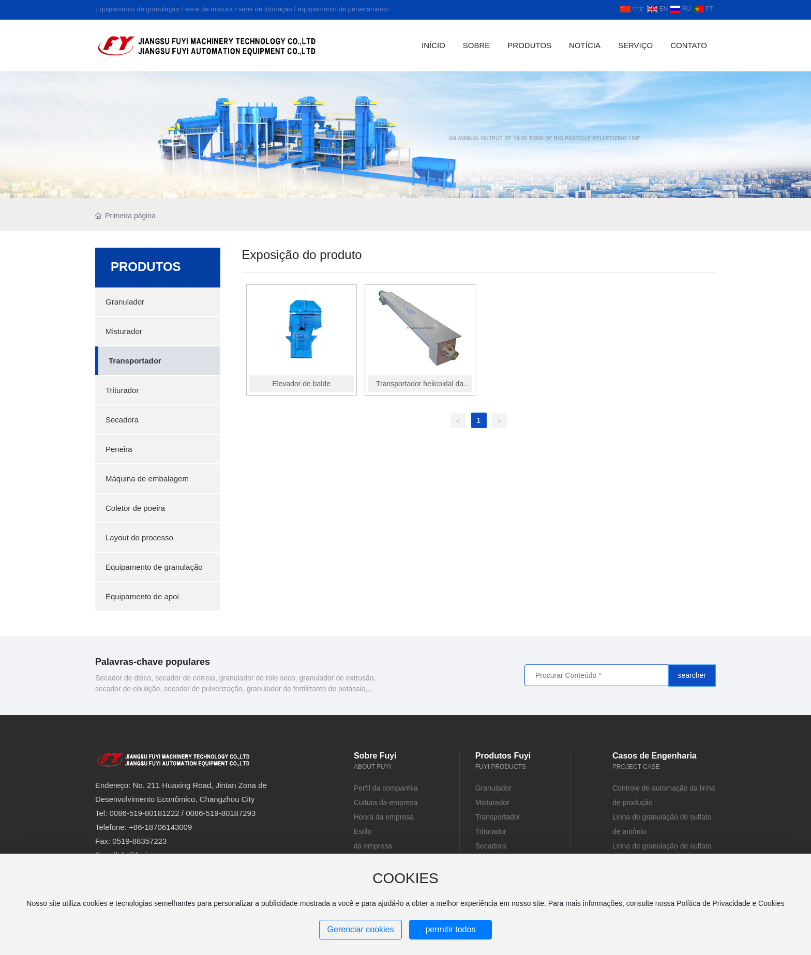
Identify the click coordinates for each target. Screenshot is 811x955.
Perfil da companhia (386, 788)
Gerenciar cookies (360, 929)
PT (704, 8)
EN (657, 8)
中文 (632, 8)
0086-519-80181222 (144, 813)
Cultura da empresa (385, 802)
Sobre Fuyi (375, 755)
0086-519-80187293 (221, 813)
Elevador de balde (302, 382)
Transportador (497, 817)
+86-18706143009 (160, 827)
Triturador (490, 831)
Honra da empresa (384, 817)
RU (680, 8)
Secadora (490, 846)
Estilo (362, 831)
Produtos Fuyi (503, 755)
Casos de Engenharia (654, 755)
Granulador (493, 788)
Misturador (492, 802)
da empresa (373, 846)
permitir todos (450, 929)
